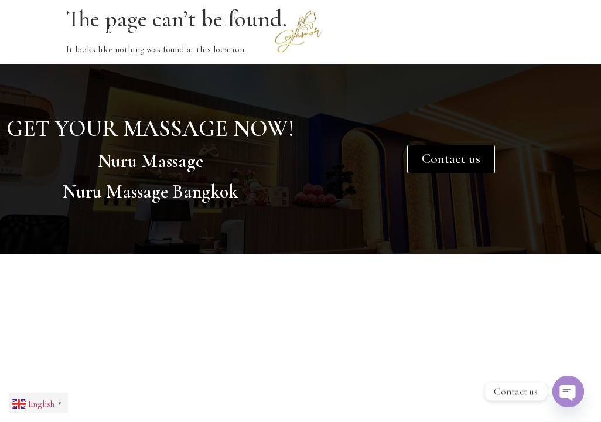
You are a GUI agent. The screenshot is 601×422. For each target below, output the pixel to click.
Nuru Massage (150, 160)
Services (206, 31)
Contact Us (393, 30)
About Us (110, 31)
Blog (553, 30)
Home (25, 30)
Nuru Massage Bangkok (150, 191)
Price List (482, 30)
